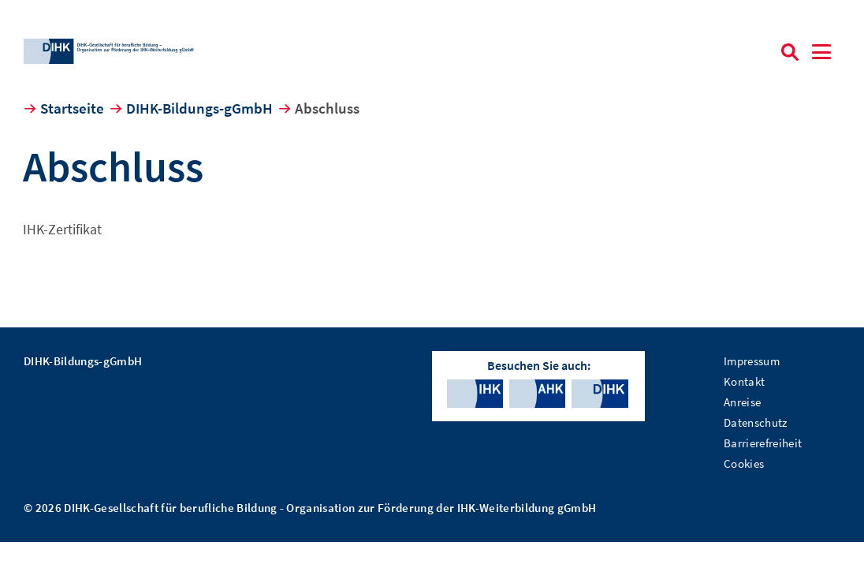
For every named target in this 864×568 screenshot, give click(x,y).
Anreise (742, 401)
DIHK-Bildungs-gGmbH (199, 108)
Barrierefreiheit (763, 442)
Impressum (752, 360)
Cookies (744, 463)
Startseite (72, 108)
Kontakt (744, 381)
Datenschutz (756, 422)
